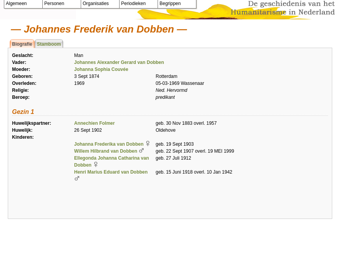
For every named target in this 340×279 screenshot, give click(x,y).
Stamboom (49, 44)
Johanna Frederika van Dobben (109, 144)
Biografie (22, 44)
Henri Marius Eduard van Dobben (110, 172)
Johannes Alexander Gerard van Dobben (119, 62)
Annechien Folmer (94, 123)
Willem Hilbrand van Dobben (105, 151)
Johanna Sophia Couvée (101, 69)
